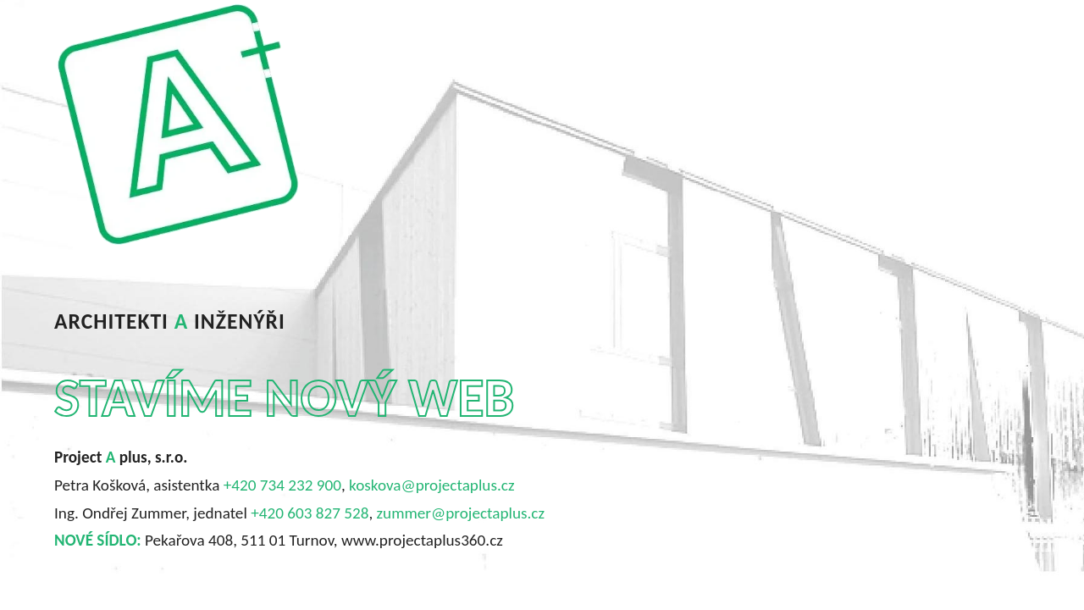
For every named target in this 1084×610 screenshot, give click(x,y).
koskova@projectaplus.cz (431, 485)
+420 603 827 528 (309, 513)
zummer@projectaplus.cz (461, 513)
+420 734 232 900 (282, 485)
